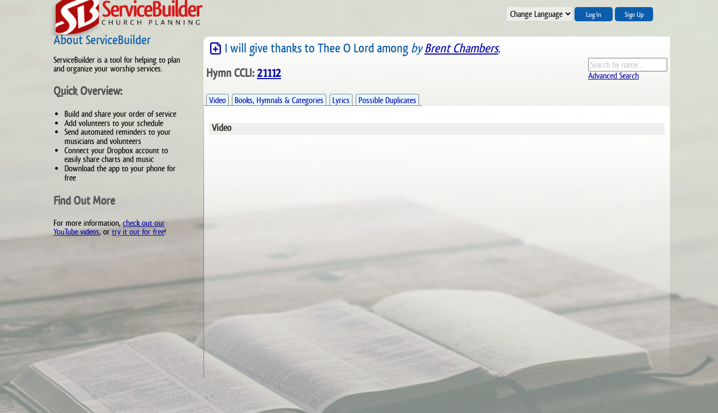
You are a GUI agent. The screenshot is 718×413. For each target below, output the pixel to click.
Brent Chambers (461, 48)
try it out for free (138, 231)
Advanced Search (613, 75)
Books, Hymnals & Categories (279, 100)
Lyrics (341, 100)
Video (217, 100)
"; (539, 14)
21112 (269, 73)
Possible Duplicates (387, 100)
